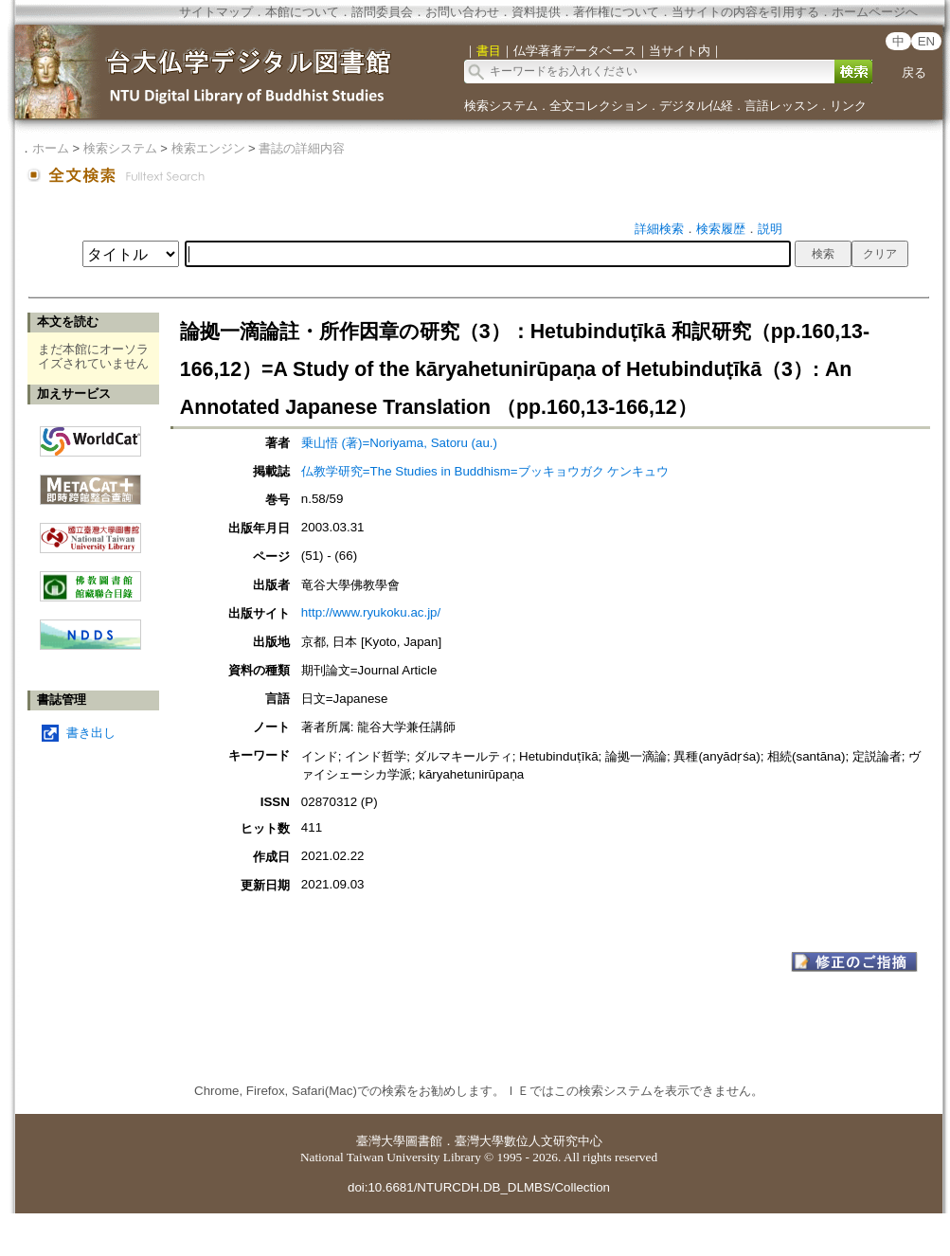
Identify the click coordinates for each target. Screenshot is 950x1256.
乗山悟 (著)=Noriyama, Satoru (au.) (399, 443)
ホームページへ (875, 12)
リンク (848, 106)
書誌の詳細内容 (302, 148)
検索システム (501, 106)
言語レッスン (781, 106)
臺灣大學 (380, 1141)
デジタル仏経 (696, 106)
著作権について (616, 12)
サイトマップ (216, 12)
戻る (914, 72)
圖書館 (423, 1141)
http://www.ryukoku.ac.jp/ (370, 612)
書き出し (91, 733)
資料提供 (536, 12)
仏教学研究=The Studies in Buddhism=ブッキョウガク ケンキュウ (485, 471)
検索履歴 (720, 229)
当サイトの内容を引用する (745, 12)
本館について (302, 12)
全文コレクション (598, 106)
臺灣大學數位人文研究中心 (528, 1141)
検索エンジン (208, 148)
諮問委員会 (382, 12)
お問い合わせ (462, 12)
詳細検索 (659, 229)
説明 (770, 229)
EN (927, 41)
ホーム (50, 148)
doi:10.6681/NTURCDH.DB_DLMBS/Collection (479, 1187)
